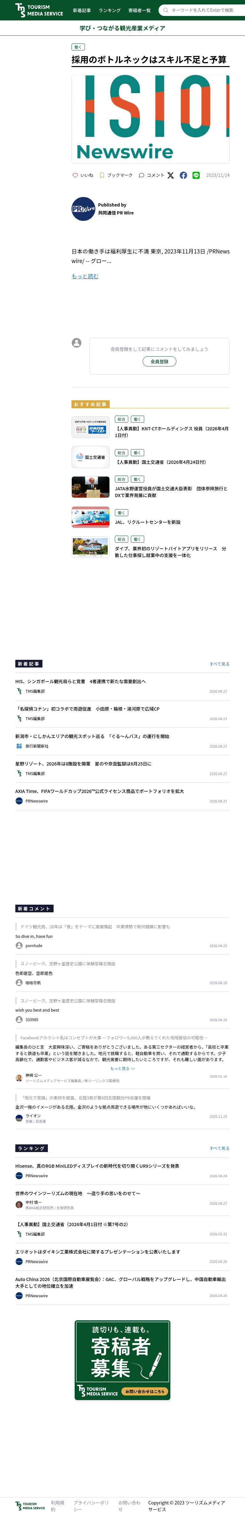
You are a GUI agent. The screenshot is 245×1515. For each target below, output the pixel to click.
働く (78, 46)
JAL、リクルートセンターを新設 (148, 522)
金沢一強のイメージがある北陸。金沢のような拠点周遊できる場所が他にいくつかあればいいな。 (106, 1107)
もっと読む (85, 276)
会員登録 (159, 361)
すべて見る (219, 664)
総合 (121, 419)
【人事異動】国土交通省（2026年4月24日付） (162, 462)
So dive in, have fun (34, 936)
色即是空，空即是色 (34, 973)
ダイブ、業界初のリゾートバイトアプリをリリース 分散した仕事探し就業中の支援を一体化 (170, 551)
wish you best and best (37, 1010)
